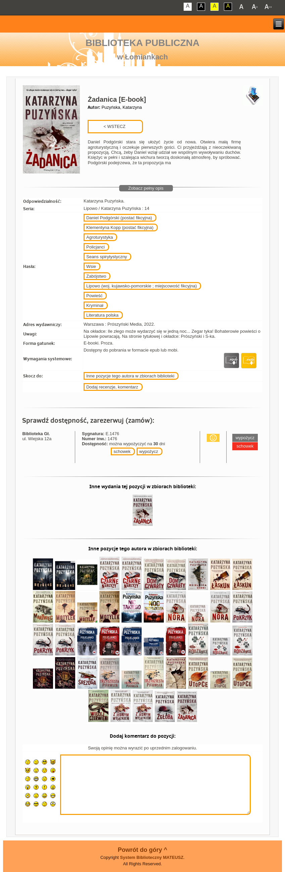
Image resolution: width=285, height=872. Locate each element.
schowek (122, 451)
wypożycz (148, 451)
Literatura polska (102, 315)
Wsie (91, 266)
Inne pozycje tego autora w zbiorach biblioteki (130, 375)
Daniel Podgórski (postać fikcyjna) (119, 217)
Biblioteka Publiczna (143, 43)
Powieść (94, 295)
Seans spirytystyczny (106, 256)
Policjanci (95, 246)
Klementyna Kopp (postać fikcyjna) (119, 227)
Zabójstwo (96, 276)
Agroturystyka (99, 237)
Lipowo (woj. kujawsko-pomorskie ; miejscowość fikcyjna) (141, 285)
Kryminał (94, 305)
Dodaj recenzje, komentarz (112, 386)
